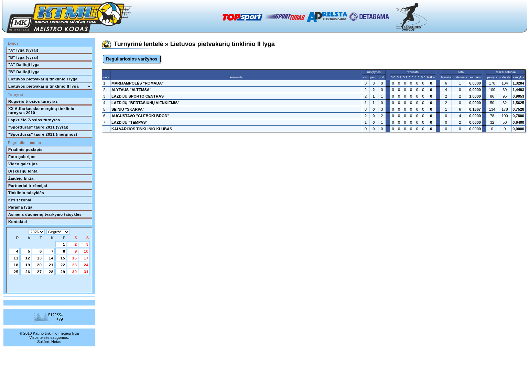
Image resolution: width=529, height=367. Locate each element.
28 (51, 272)
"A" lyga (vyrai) (23, 50)
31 (86, 272)
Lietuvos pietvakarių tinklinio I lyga (42, 79)
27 (39, 272)
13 (39, 258)
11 (16, 258)
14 (51, 258)
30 (74, 272)
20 (39, 265)
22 (63, 265)
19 (27, 265)
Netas (56, 342)
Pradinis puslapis (25, 149)
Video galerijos (23, 164)
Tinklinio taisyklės (26, 193)
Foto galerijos (21, 157)
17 (86, 258)
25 (16, 272)
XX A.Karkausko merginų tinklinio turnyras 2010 (42, 111)
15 (63, 258)
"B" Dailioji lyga (24, 72)
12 (27, 258)
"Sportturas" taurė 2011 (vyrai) (38, 127)
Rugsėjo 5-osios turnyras (33, 101)
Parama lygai (21, 207)
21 (51, 265)
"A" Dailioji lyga (24, 65)
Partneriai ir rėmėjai (27, 186)
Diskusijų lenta (22, 171)
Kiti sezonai (19, 200)
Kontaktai (17, 222)
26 (27, 272)
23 (74, 265)
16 (74, 258)
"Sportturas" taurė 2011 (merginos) (42, 134)
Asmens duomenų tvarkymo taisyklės (45, 214)
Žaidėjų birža (21, 178)
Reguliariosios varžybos (132, 59)
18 (16, 265)
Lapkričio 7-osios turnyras (34, 120)
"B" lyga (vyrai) (23, 57)
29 (63, 272)
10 (86, 251)
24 (86, 265)
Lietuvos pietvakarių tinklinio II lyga (49, 86)
